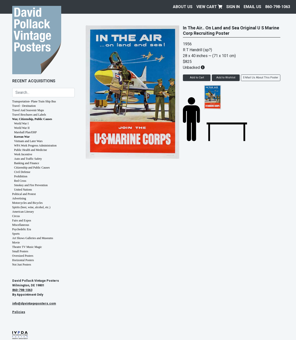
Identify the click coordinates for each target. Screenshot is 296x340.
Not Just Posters (21, 264)
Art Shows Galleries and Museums (32, 238)
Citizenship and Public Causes (32, 167)
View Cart (209, 7)
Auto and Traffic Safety (28, 158)
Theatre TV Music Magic (27, 247)
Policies (18, 312)
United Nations (23, 189)
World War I (21, 123)
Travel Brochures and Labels (29, 114)
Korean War (22, 136)
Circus (16, 216)
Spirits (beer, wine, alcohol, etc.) (31, 207)
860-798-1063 (277, 7)
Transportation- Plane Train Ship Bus (34, 101)
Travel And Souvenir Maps (28, 110)
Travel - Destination (24, 106)
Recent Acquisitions (33, 81)
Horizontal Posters (23, 260)
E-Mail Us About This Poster (260, 77)
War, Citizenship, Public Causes (32, 119)
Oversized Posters (22, 255)
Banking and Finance (26, 163)
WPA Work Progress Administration (35, 145)
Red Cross (20, 180)
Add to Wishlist (225, 77)
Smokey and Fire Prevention (31, 185)
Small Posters (20, 251)
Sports (16, 233)
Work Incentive (23, 154)
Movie (16, 242)
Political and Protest (24, 194)
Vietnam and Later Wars (28, 141)
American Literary (23, 211)
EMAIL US (252, 7)
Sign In (233, 7)
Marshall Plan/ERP (25, 132)
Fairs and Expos (21, 220)
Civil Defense (22, 172)
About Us (182, 7)
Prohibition (20, 176)
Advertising (19, 198)
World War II (22, 128)
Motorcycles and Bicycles (27, 203)
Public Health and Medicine (30, 150)
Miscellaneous (20, 225)
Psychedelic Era (21, 229)
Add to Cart (197, 77)
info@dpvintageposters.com (34, 303)
